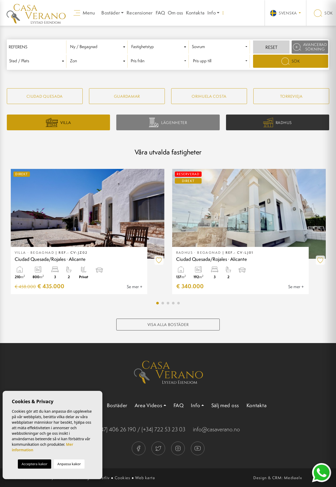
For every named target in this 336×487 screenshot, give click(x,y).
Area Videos (148, 405)
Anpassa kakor (69, 464)
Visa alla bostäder (168, 324)
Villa (58, 122)
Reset (271, 47)
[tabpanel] (87, 231)
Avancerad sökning (310, 46)
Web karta (145, 477)
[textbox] (98, 47)
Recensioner (140, 13)
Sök (323, 13)
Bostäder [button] (110, 13)
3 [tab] (168, 303)
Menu (84, 13)
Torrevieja (291, 96)
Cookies (122, 477)
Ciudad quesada (45, 96)
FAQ (160, 13)
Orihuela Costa (209, 96)
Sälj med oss (225, 405)
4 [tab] (173, 303)
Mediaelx (293, 477)
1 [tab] (157, 303)
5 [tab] (178, 303)
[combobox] (99, 47)
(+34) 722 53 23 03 (163, 429)
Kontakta (195, 13)
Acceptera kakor (34, 464)
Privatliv (102, 477)
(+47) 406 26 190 (116, 429)
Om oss (175, 13)
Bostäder (117, 405)
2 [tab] (162, 303)
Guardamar (127, 96)
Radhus (277, 122)
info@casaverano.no (216, 429)
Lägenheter (168, 122)
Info (211, 13)
